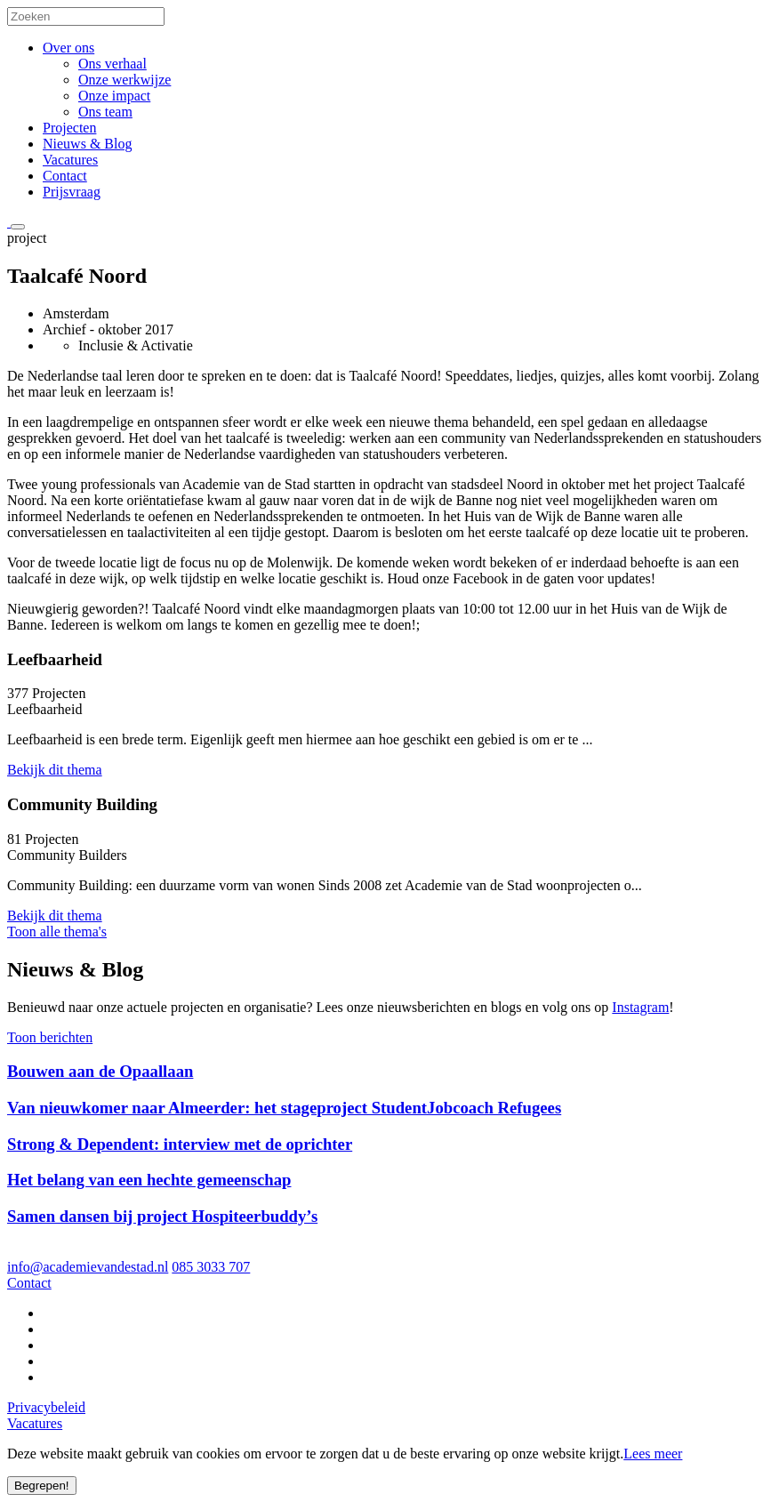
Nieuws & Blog (87, 143)
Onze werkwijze (124, 79)
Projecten (69, 127)
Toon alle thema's (57, 931)
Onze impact (114, 95)
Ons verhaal (112, 63)
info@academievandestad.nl (87, 1266)
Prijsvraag (71, 191)
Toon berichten (49, 1037)
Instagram (640, 1007)
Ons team (105, 111)
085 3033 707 (211, 1266)
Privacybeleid (46, 1407)
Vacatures (70, 159)
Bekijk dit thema (54, 769)
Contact (65, 175)
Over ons (68, 47)
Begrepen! (41, 1485)
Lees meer (652, 1453)
